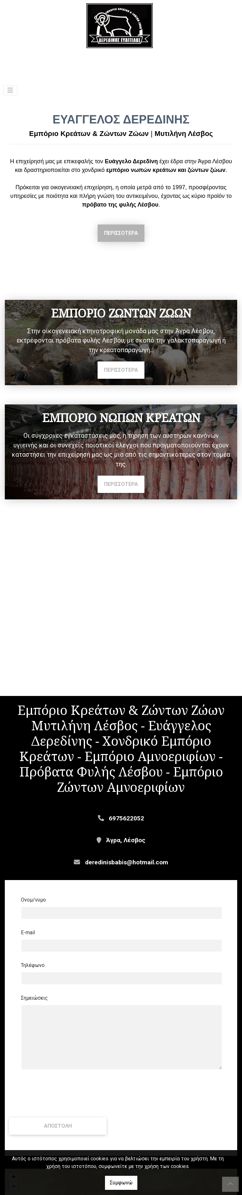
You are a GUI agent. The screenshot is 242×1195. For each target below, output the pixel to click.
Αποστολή (58, 1142)
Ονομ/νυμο (33, 916)
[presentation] (58, 1109)
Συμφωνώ (121, 1183)
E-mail (28, 948)
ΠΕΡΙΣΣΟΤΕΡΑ (121, 233)
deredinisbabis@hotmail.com (126, 878)
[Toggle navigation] (10, 90)
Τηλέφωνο (33, 981)
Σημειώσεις (34, 1014)
